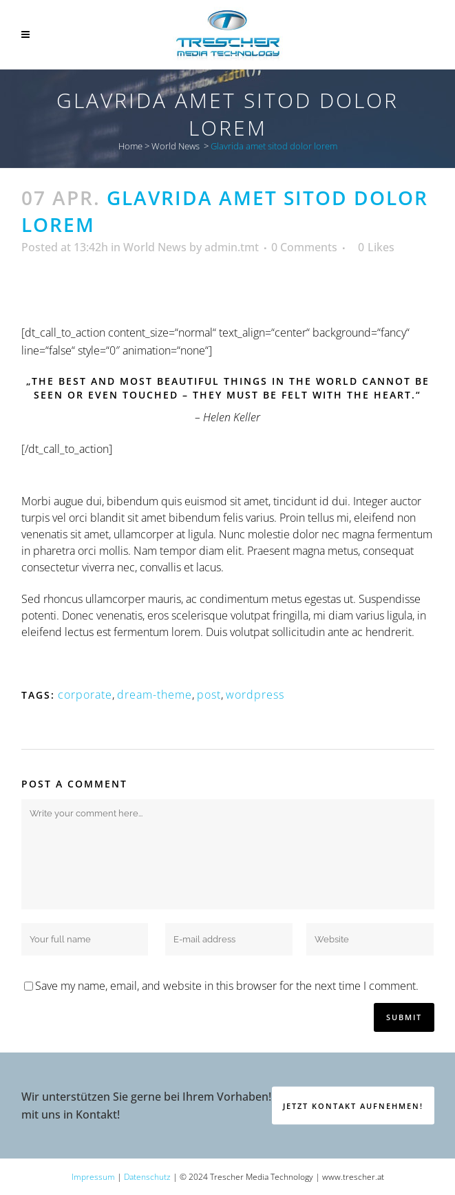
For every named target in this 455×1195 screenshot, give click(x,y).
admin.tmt (231, 247)
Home (130, 146)
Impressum (93, 1177)
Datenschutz (147, 1177)
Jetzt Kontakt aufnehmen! (353, 1105)
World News (175, 146)
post (209, 694)
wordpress (255, 694)
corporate (85, 694)
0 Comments (304, 247)
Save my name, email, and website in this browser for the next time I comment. (227, 985)
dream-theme (154, 694)
